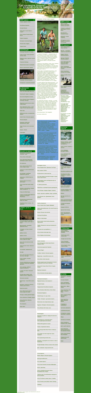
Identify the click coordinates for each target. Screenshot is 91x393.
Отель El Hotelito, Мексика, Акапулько (65, 242)
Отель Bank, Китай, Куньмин (43, 259)
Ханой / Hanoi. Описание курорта (27, 116)
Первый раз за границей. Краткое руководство (47, 187)
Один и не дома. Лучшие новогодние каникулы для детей (65, 24)
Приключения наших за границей (27, 64)
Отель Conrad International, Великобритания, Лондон (66, 200)
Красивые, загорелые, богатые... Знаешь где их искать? (27, 285)
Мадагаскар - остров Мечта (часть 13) (45, 256)
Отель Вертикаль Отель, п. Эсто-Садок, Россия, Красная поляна (27, 107)
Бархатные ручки (23, 288)
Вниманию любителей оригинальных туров (24, 123)
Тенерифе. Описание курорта (26, 80)
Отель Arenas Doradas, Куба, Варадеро (65, 334)
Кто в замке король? (41, 361)
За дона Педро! (40, 250)
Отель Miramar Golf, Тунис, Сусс (44, 307)
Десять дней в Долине (65, 326)
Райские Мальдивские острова (43, 323)
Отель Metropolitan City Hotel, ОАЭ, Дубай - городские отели (66, 62)
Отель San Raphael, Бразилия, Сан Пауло (65, 283)
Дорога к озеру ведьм (42, 218)
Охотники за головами (65, 319)
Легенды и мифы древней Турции (27, 294)
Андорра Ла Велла (65, 207)
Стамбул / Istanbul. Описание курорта (45, 253)
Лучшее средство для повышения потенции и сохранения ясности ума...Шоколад (47, 263)
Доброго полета (23, 232)
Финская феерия (23, 119)
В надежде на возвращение (63, 305)
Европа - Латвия (23, 129)
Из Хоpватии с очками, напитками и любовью (65, 314)
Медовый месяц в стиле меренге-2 (44, 280)
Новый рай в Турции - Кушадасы (27, 94)
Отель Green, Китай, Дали (25, 156)
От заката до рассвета (42, 184)
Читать (47, 130)
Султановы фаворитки (66, 307)
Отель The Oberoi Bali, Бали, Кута (27, 91)
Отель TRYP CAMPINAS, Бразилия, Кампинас (66, 186)
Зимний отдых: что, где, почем (43, 295)
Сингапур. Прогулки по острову (26, 51)
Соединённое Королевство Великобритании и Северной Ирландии (65, 92)
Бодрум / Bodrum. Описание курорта (65, 55)
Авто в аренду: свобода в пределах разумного (25, 268)
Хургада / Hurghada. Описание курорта (65, 59)
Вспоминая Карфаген (41, 292)
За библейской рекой (65, 310)
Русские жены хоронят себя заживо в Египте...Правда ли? (26, 275)
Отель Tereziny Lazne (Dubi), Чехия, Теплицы (46, 381)
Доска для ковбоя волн (42, 358)
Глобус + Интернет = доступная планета (45, 298)
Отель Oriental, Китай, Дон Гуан (44, 232)
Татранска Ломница (24, 62)
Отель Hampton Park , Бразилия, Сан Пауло (46, 167)
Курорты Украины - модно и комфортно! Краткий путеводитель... (66, 142)
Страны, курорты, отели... (25, 21)
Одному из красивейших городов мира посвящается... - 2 (27, 189)
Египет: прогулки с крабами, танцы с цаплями (47, 193)
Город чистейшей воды (25, 191)
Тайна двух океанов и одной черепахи (65, 261)
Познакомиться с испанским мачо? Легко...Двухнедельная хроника (44, 320)
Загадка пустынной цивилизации (65, 338)
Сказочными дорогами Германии (44, 247)
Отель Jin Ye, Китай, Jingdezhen (26, 145)
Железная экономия (24, 278)
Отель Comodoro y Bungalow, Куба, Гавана (66, 323)
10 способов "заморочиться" (26, 249)
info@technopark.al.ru (21, 392)
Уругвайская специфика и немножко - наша (25, 154)
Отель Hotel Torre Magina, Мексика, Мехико (64, 300)
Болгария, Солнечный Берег (26, 40)
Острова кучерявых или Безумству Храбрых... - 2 (66, 190)
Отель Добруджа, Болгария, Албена (64, 151)
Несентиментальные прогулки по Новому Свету (66, 225)
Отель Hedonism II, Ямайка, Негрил (27, 297)
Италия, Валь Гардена (24, 43)
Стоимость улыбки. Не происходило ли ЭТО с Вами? (65, 29)
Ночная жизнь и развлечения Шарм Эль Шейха (26, 200)
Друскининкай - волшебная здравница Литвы (25, 226)
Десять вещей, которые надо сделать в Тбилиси (66, 295)
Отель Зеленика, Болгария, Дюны (44, 273)
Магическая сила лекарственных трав (45, 301)
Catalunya (39, 384)
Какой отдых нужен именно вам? (65, 236)
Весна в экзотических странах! (26, 67)
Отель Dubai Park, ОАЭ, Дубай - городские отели (66, 290)
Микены (62, 193)
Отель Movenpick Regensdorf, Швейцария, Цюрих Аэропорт (26, 160)
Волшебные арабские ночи (66, 171)
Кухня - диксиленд (41, 367)
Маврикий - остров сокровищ (65, 37)
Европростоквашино (41, 270)
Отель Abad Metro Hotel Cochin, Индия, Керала (66, 131)
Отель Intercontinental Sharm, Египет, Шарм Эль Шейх (26, 239)
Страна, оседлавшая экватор (43, 326)
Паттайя (21, 252)
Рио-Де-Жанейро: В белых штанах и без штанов (47, 344)
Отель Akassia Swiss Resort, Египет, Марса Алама (26, 167)
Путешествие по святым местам (44, 173)
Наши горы (22, 110)
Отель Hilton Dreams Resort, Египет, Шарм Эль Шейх (26, 291)
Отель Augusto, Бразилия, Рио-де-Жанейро (65, 231)
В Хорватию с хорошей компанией (27, 82)
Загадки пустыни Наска (66, 238)
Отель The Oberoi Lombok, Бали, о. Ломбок (46, 378)
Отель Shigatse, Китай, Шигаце (43, 235)
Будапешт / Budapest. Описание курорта (45, 304)
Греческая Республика (42, 215)
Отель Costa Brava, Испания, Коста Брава (65, 72)
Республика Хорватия (24, 25)
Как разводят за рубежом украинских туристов (25, 174)
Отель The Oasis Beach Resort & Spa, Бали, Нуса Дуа (26, 255)
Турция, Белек (23, 46)
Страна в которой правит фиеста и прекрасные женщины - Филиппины (27, 195)
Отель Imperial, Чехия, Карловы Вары (66, 246)
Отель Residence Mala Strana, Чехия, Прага (46, 289)
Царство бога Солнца (65, 209)
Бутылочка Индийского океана (26, 96)
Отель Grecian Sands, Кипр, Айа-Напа (65, 47)
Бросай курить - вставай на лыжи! (64, 33)
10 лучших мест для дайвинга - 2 (44, 229)
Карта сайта (22, 306)
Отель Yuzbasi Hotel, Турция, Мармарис (45, 205)
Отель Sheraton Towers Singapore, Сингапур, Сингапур (27, 100)
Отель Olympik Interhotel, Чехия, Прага (66, 87)
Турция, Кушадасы (24, 38)
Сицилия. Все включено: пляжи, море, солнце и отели (66, 167)
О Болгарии (22, 132)
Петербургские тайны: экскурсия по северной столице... (66, 175)
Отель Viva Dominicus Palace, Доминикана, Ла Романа (66, 213)
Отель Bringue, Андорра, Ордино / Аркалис (46, 190)
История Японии (23, 28)
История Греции (40, 283)
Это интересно (23, 303)
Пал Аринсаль (23, 163)
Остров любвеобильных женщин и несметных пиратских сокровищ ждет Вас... (27, 263)
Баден (62, 340)
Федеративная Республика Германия (45, 286)
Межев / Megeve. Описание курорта (44, 355)
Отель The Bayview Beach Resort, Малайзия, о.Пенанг (66, 67)
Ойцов (62, 316)
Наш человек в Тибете (42, 170)
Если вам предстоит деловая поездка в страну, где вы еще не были (27, 221)
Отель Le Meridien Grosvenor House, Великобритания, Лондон (45, 371)
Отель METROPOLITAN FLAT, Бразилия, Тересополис (65, 155)
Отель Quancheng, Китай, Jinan (44, 337)
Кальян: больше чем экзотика (43, 212)
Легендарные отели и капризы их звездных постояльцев (65, 41)
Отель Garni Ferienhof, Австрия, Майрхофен (46, 364)
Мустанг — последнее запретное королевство (66, 51)
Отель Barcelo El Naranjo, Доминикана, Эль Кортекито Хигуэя (65, 329)
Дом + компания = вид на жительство (45, 347)
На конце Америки (65, 279)
